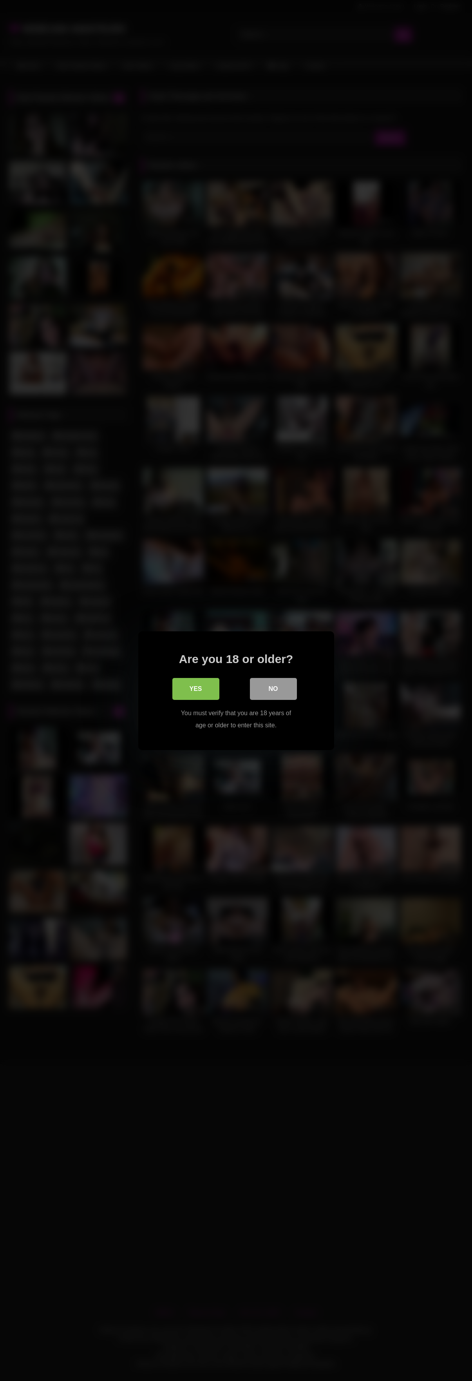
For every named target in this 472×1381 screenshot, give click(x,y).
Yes (195, 688)
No (273, 688)
